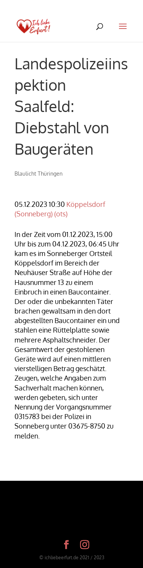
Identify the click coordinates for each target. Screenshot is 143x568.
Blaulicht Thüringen (38, 173)
